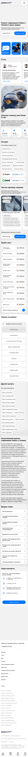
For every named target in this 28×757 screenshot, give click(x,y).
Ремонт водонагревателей (8, 426)
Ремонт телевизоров (7, 412)
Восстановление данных (8, 422)
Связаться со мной (14, 602)
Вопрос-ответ (4, 676)
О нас (2, 655)
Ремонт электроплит (7, 392)
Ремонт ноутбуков (20, 419)
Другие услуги (4, 673)
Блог (2, 658)
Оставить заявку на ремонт (8, 670)
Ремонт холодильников (8, 396)
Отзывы (3, 661)
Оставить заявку (20, 33)
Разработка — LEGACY (7, 741)
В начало (3, 652)
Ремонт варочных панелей (8, 406)
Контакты (3, 679)
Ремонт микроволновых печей (9, 429)
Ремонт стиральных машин (9, 399)
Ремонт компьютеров (7, 419)
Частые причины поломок (7, 664)
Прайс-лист (4, 667)
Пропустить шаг (14, 329)
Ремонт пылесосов (19, 412)
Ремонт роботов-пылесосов (9, 416)
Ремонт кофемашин (7, 432)
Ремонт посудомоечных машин (10, 409)
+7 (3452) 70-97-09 (11, 583)
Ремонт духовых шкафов (8, 402)
